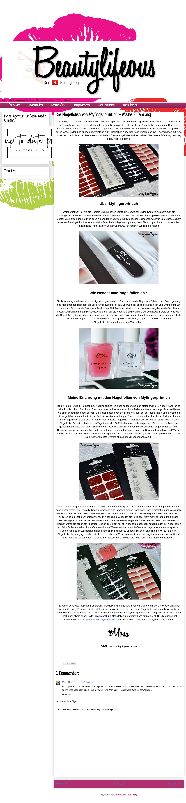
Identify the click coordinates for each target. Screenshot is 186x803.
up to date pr (130, 105)
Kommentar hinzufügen (67, 701)
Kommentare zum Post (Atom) (124, 795)
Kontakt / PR (58, 105)
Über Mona (14, 105)
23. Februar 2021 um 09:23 (82, 682)
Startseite (119, 783)
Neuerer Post (63, 783)
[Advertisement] (79, 18)
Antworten (66, 694)
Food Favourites (106, 105)
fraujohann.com (82, 105)
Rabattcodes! (36, 105)
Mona (64, 682)
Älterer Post (175, 783)
